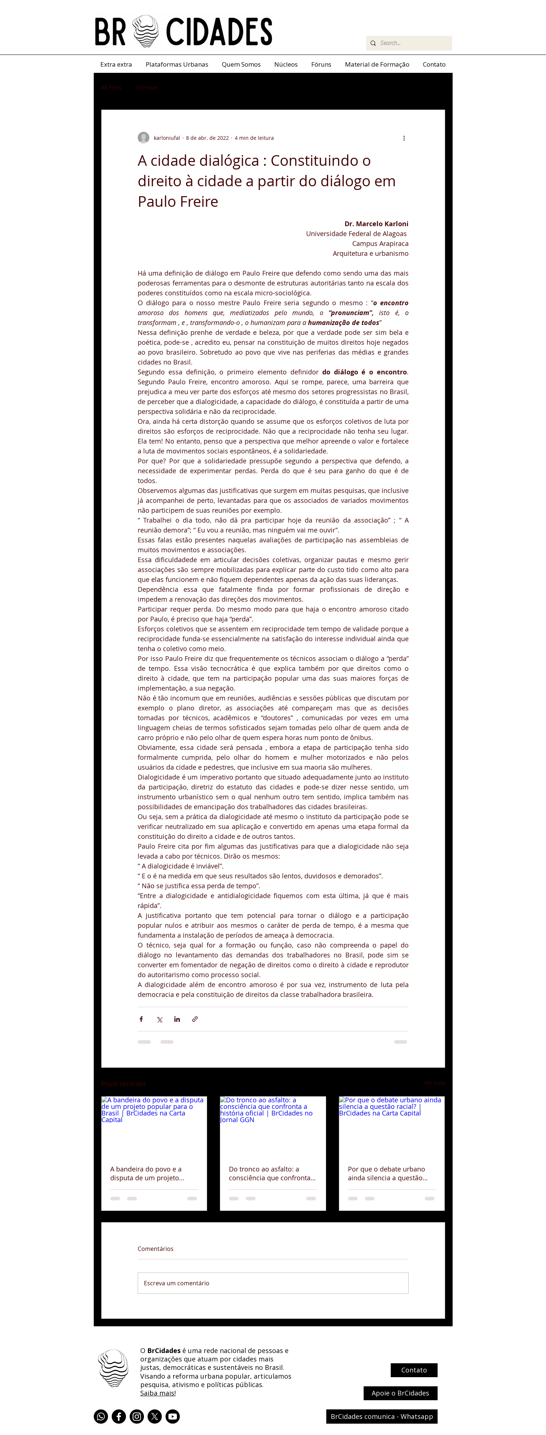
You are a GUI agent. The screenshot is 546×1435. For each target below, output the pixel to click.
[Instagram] (137, 1416)
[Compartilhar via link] (195, 1019)
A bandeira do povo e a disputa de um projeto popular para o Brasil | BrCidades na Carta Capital (151, 1173)
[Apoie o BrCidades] (401, 1393)
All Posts (111, 87)
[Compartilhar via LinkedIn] (177, 1019)
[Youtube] (173, 1416)
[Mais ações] (404, 137)
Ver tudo (434, 1082)
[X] (155, 1416)
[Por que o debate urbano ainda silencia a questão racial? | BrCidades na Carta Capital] (392, 1126)
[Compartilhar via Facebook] (141, 1019)
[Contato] (414, 1370)
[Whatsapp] (101, 1416)
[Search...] (408, 43)
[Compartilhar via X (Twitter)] (159, 1019)
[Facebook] (119, 1416)
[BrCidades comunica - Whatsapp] (382, 1416)
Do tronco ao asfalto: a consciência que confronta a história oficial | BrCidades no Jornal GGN (272, 1173)
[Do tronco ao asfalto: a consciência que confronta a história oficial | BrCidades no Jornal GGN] (273, 1126)
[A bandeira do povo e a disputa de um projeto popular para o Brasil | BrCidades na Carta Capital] (154, 1126)
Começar (147, 87)
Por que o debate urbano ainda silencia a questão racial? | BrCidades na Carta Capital (391, 1173)
